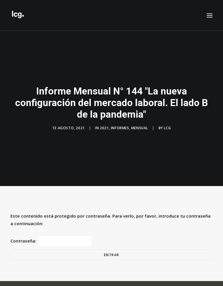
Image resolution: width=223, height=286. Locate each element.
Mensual (139, 127)
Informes (120, 127)
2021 (104, 127)
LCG (167, 127)
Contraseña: (51, 239)
